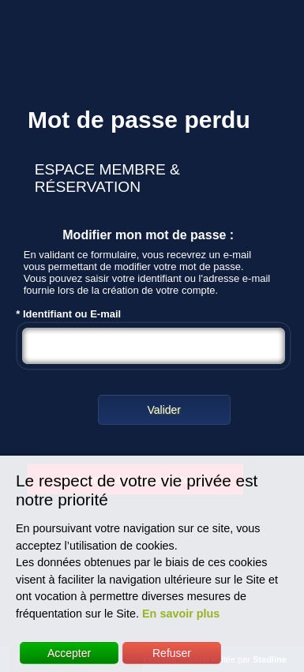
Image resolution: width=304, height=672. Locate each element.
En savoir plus (181, 613)
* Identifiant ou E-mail (154, 339)
